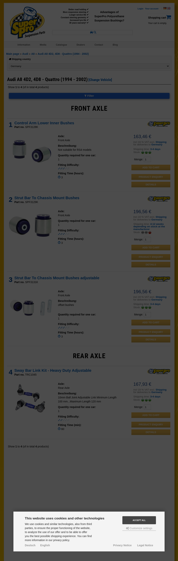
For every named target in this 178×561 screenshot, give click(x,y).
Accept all (139, 520)
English (45, 545)
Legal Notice (145, 545)
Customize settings (139, 528)
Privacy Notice (122, 545)
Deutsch (30, 545)
